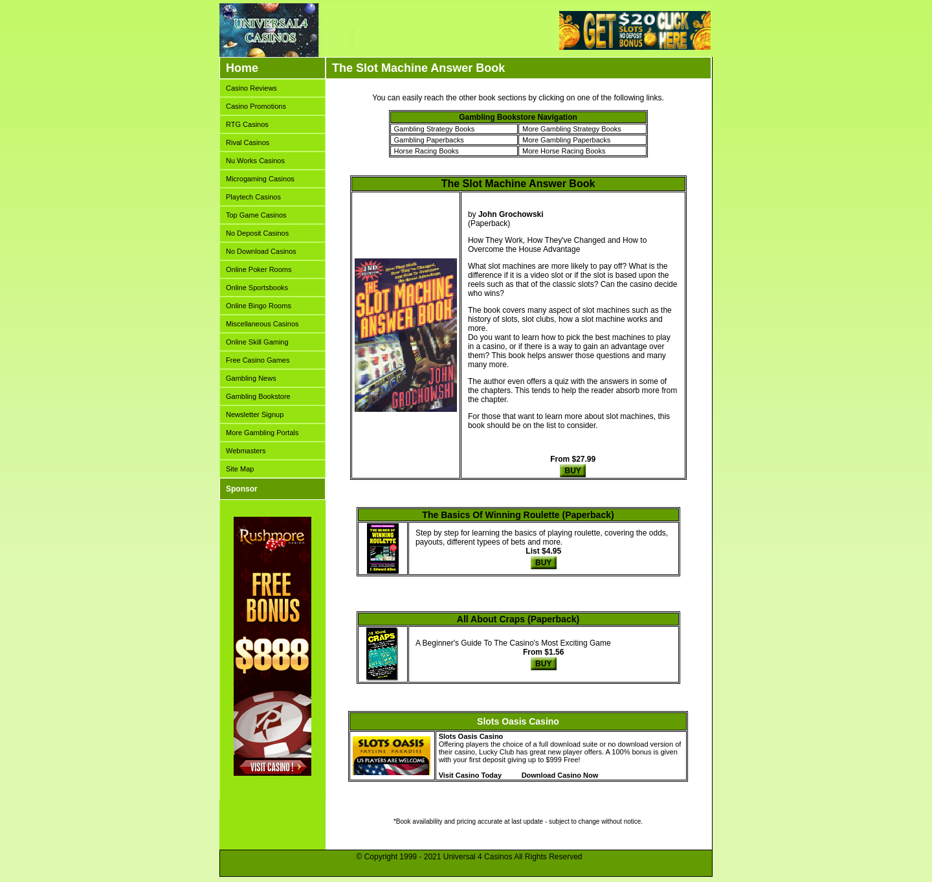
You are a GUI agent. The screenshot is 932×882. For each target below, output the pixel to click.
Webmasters (246, 451)
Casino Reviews (251, 88)
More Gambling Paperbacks (566, 140)
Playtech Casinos (253, 197)
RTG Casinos (247, 124)
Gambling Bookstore (258, 396)
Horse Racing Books (426, 151)
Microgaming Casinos (260, 179)
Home (242, 68)
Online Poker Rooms (259, 269)
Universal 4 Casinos (478, 856)
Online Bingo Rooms (258, 306)
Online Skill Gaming (257, 342)
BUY (573, 470)
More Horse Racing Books (563, 151)
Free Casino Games (257, 360)
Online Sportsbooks (257, 287)
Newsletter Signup (254, 414)
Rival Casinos (247, 142)
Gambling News (251, 378)
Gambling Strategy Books (434, 129)
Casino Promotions (256, 106)
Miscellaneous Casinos (262, 324)
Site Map (240, 469)
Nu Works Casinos (255, 160)
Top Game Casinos (256, 215)
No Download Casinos (261, 251)
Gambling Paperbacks (429, 140)
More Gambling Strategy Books (571, 129)
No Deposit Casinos (257, 233)
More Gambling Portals (262, 432)
